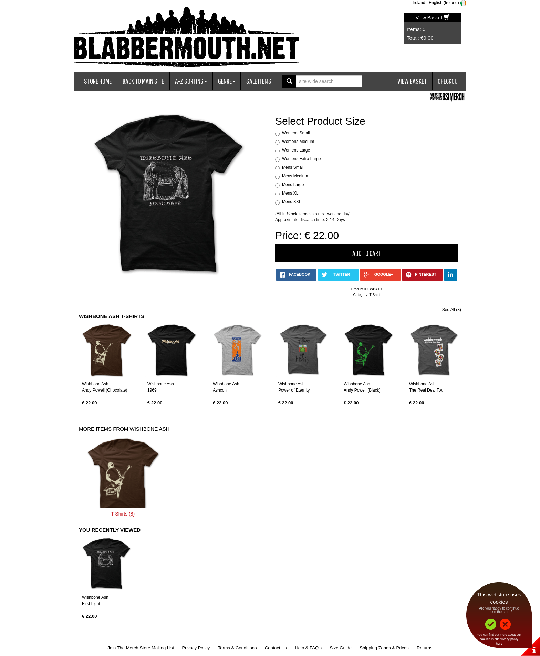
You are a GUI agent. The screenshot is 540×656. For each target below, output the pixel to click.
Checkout (449, 80)
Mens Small (293, 167)
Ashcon (220, 390)
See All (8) (451, 309)
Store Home (98, 80)
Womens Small (296, 133)
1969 (152, 390)
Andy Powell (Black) (362, 390)
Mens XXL (291, 201)
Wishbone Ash (95, 384)
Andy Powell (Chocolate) (104, 390)
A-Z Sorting (191, 80)
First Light (91, 603)
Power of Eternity (294, 390)
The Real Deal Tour (427, 390)
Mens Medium (295, 176)
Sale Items (258, 80)
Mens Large (293, 184)
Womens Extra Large (301, 158)
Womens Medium (298, 141)
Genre (226, 80)
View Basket (433, 17)
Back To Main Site (143, 80)
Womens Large (296, 150)
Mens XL (290, 193)
